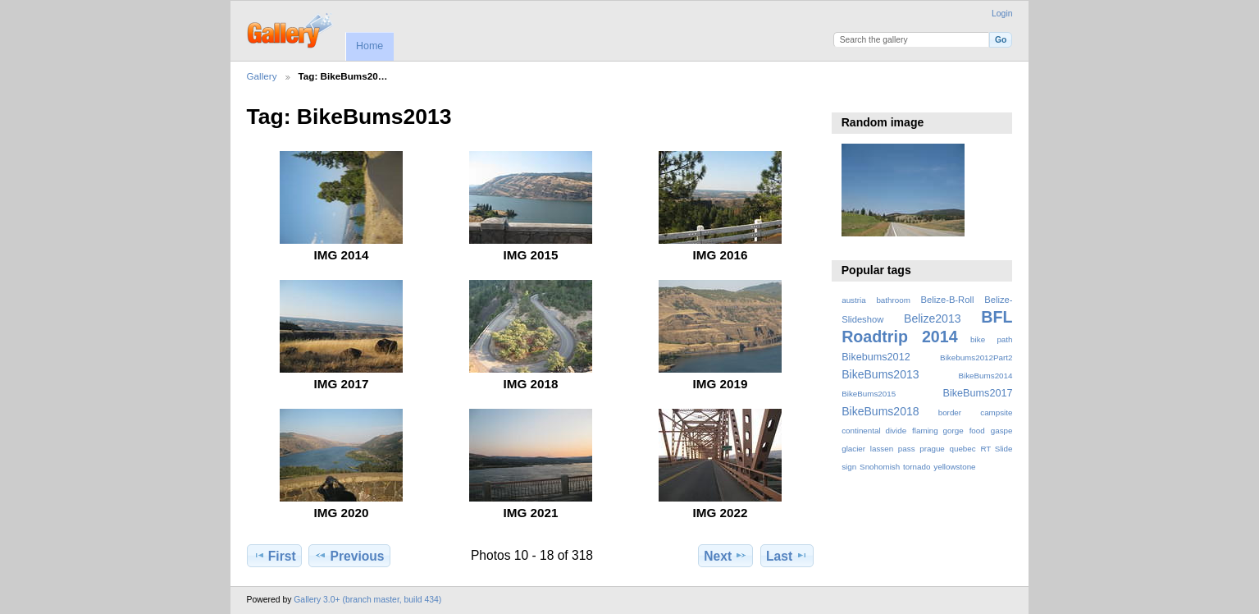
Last (787, 555)
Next (725, 555)
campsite (996, 412)
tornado (916, 466)
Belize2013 (932, 318)
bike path (991, 339)
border (949, 412)
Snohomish (880, 466)
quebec (963, 448)
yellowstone (954, 466)
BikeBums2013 (880, 374)
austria (853, 300)
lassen (881, 448)
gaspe (1002, 430)
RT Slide (996, 448)
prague (932, 448)
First (274, 555)
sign (849, 466)
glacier (853, 448)
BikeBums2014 (985, 375)
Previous (349, 555)
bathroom (893, 300)
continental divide (874, 430)
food (977, 430)
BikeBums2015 (869, 393)
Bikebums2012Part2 (976, 357)
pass (906, 448)
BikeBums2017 (978, 393)
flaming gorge (938, 430)
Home (369, 46)
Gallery (262, 76)
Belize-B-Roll (947, 300)
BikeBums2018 (880, 411)
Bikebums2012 (876, 357)
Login (1002, 13)
